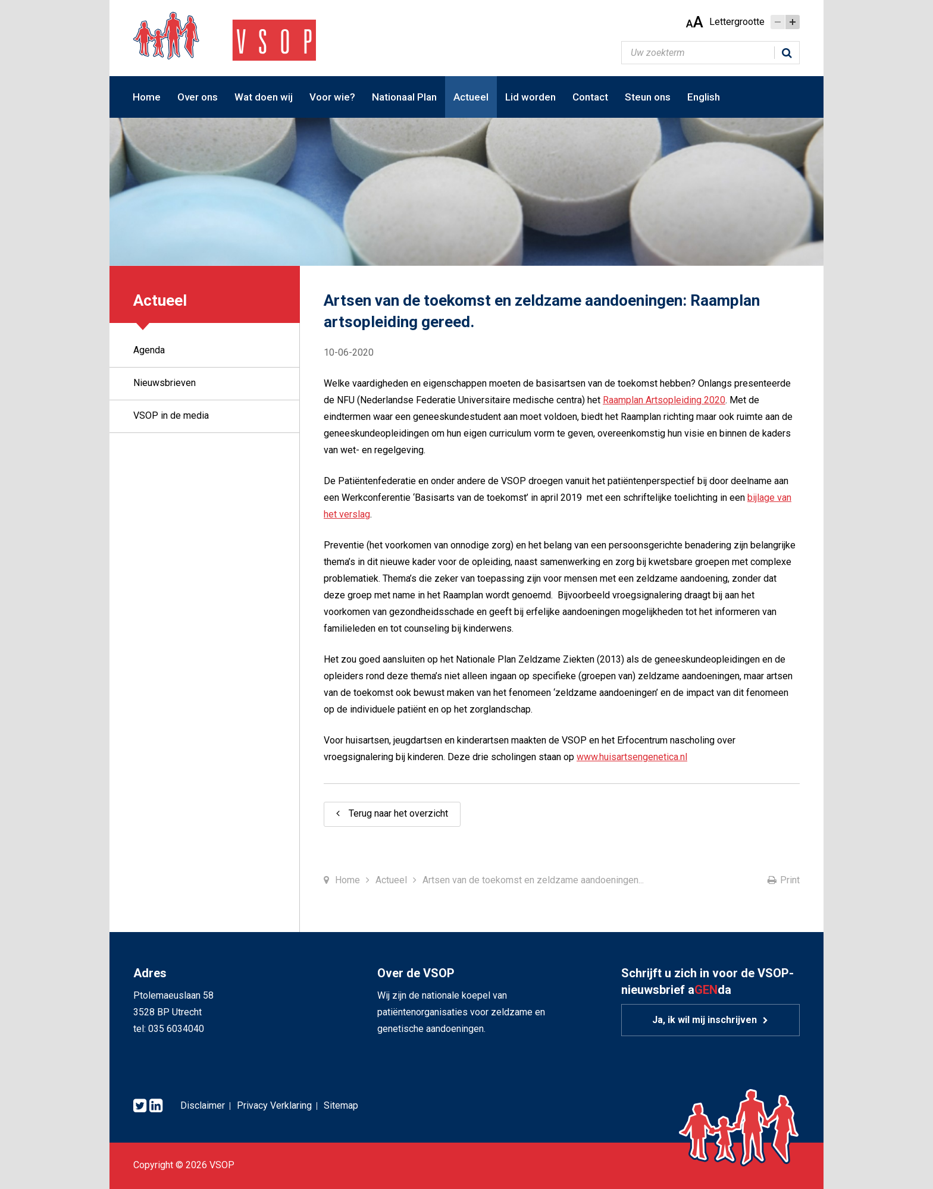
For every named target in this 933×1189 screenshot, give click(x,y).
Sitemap (341, 1105)
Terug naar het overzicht (398, 813)
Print (790, 880)
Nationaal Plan (404, 97)
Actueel (471, 97)
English (703, 97)
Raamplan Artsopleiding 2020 (664, 400)
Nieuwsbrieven (164, 382)
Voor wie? (332, 97)
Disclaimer (202, 1105)
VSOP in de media (171, 415)
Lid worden (530, 97)
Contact (590, 97)
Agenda (149, 350)
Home (147, 97)
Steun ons (648, 97)
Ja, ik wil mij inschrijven (704, 1019)
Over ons (197, 97)
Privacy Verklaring (274, 1105)
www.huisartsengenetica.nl (632, 757)
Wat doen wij (263, 97)
